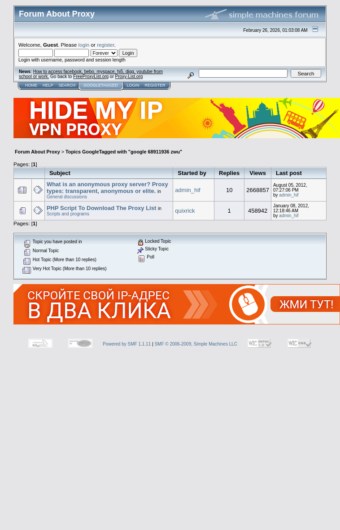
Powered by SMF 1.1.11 (127, 344)
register (105, 45)
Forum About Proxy (37, 151)
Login (132, 85)
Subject (59, 173)
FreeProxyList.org (91, 76)
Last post (289, 173)
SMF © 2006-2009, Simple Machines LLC (195, 344)
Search (67, 85)
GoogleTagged (100, 85)
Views (257, 173)
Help (48, 85)
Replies (229, 173)
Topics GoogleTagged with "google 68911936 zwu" (123, 151)
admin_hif (187, 190)
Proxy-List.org (129, 76)
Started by (192, 173)
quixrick (185, 210)
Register (154, 85)
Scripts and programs (68, 213)
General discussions (67, 196)
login (84, 45)
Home (31, 85)
